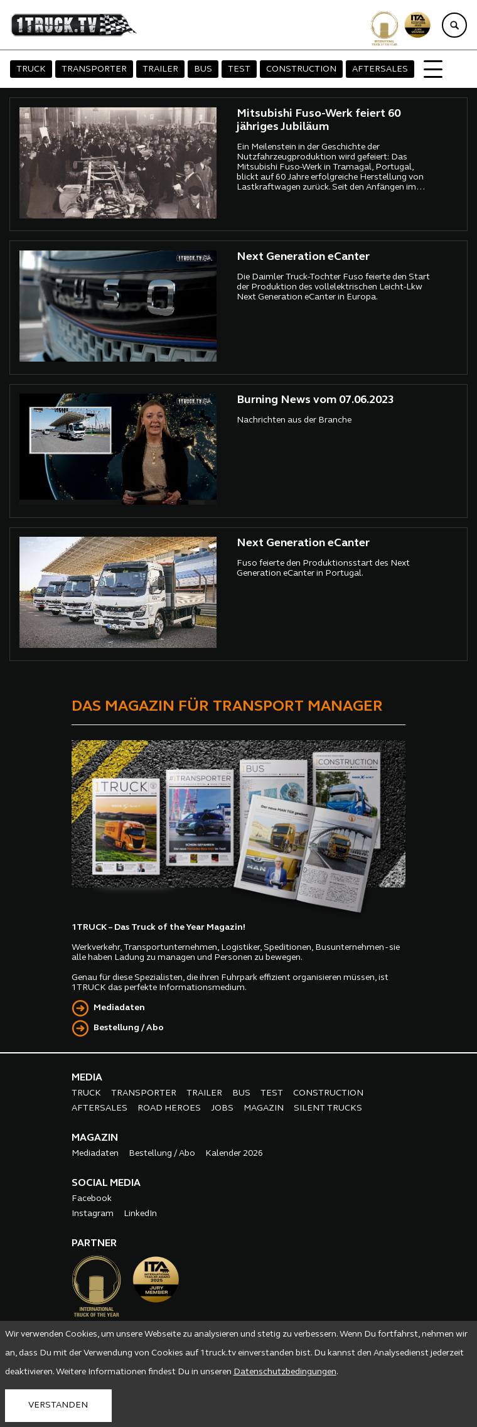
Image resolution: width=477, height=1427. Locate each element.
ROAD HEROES (169, 1108)
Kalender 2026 (234, 1153)
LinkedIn (140, 1214)
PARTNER (94, 1244)
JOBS (222, 1108)
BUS (203, 69)
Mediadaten (119, 1008)
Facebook (92, 1199)
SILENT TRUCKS (328, 1108)
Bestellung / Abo (129, 1028)
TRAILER (160, 69)
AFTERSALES (380, 69)
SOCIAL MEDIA (106, 1183)
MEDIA (87, 1078)
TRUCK (31, 69)
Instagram (93, 1214)
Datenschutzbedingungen (284, 1372)
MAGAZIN (264, 1108)
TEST (239, 69)
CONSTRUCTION (301, 69)
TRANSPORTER (94, 69)
